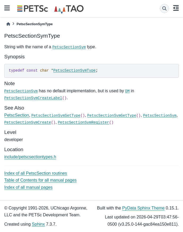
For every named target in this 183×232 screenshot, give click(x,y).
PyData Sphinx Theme (143, 208)
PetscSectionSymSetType (55, 115)
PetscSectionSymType (74, 70)
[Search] (164, 8)
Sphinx (38, 224)
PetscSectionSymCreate (27, 122)
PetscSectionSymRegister (83, 122)
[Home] (8, 24)
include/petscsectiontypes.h (30, 157)
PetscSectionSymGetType (111, 115)
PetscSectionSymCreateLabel (33, 98)
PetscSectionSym (69, 47)
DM (127, 91)
